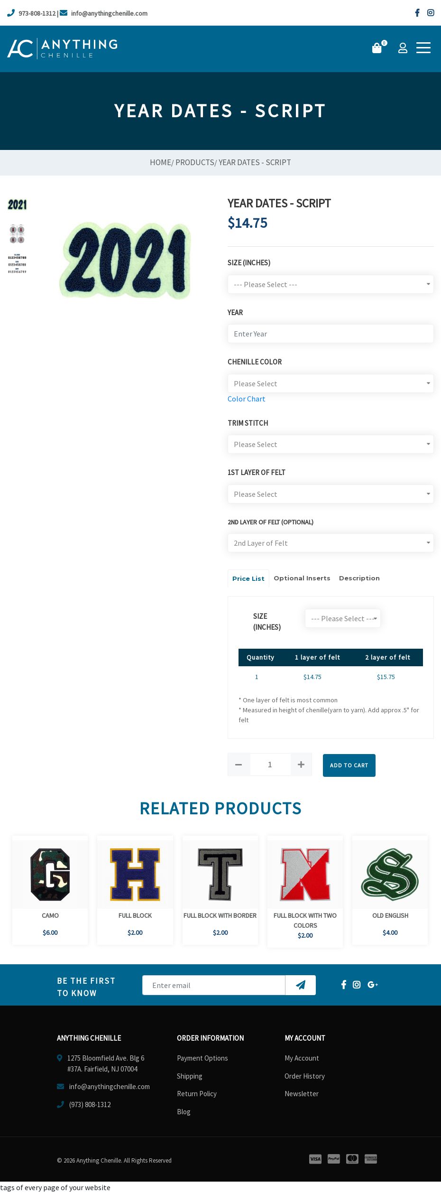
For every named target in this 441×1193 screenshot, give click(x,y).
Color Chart (247, 398)
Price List (248, 578)
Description (359, 578)
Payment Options (202, 1058)
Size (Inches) (249, 262)
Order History (305, 1076)
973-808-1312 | (32, 13)
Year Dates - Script (255, 162)
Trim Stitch (248, 423)
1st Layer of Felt (256, 472)
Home (160, 162)
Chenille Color (255, 361)
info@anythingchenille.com (103, 13)
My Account (302, 1058)
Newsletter (302, 1093)
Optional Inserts (302, 578)
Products (194, 162)
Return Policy (197, 1093)
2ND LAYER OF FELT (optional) (270, 522)
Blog (184, 1111)
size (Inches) (267, 622)
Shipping (189, 1076)
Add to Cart (349, 765)
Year (235, 312)
